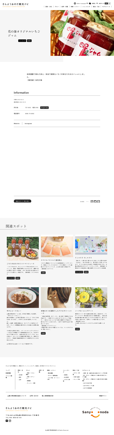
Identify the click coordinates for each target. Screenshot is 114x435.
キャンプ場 (77, 379)
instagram (10, 421)
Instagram (28, 125)
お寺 (20, 379)
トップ (8, 370)
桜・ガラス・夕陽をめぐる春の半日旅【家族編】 (94, 379)
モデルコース (106, 6)
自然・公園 (64, 6)
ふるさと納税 (66, 380)
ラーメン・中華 (31, 383)
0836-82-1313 (17, 417)
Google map (44, 109)
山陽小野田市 (95, 412)
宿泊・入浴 (96, 6)
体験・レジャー (75, 6)
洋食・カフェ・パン (30, 377)
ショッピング (86, 6)
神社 (20, 377)
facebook (7, 421)
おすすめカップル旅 (88, 385)
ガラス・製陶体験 (53, 375)
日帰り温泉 (77, 377)
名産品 (29, 40)
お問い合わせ (34, 396)
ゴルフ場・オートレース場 (53, 378)
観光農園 (50, 373)
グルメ (57, 6)
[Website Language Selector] (82, 3)
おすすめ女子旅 (87, 383)
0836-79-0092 (29, 115)
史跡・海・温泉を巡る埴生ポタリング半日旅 (95, 373)
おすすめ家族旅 (87, 388)
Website (17, 125)
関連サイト (103, 396)
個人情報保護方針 (47, 396)
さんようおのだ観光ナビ (15, 5)
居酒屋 (29, 380)
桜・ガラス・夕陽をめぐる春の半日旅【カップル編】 (94, 376)
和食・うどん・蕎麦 (30, 373)
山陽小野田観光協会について (16, 396)
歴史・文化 (49, 6)
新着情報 (8, 373)
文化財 (20, 375)
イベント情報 (9, 376)
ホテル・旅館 (76, 373)
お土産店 (66, 377)
